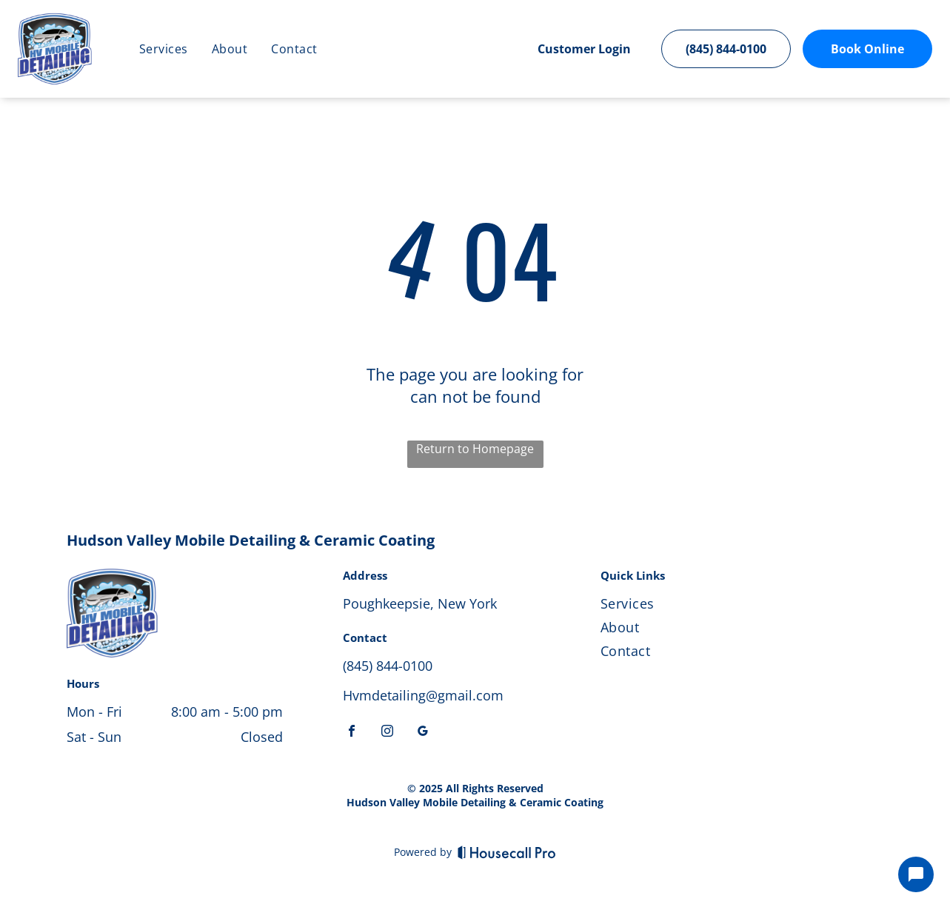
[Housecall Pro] (507, 852)
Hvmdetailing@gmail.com (423, 695)
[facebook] (352, 732)
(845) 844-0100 (387, 666)
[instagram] (387, 732)
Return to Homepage (475, 449)
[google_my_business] (423, 732)
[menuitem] (163, 49)
